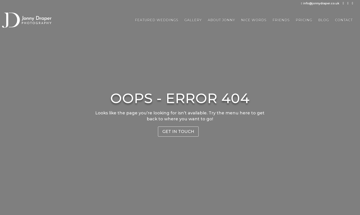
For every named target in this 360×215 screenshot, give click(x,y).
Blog (323, 20)
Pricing (304, 20)
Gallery (193, 20)
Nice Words (254, 20)
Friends (281, 20)
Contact (344, 20)
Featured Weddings (156, 20)
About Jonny (221, 20)
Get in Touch (178, 131)
